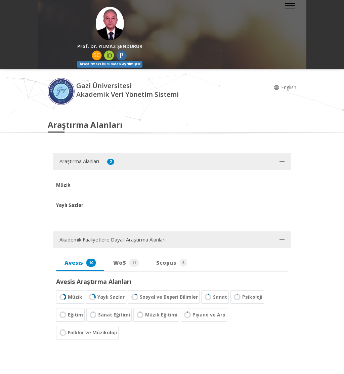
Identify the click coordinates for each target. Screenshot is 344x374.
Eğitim (70, 315)
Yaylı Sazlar (106, 297)
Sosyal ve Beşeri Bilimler (164, 297)
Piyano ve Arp (203, 315)
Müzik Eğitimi (156, 315)
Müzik (70, 297)
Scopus (171, 263)
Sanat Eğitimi (109, 315)
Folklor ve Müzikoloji (87, 333)
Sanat (215, 297)
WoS (126, 263)
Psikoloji (247, 297)
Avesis (80, 263)
